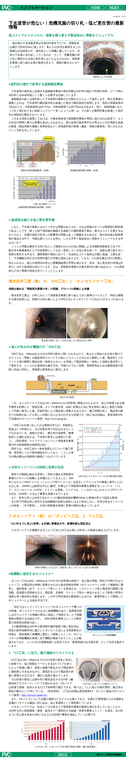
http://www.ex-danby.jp (34, 695)
